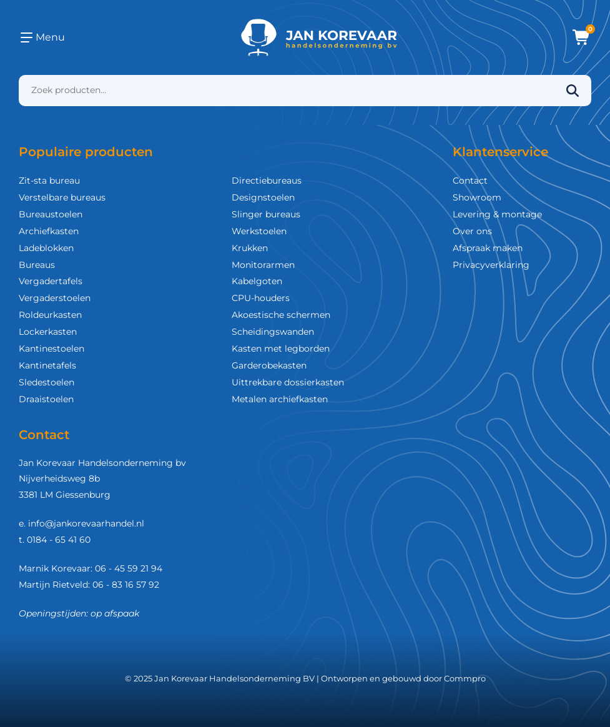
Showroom (477, 197)
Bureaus (37, 264)
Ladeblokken (46, 248)
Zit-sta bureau (49, 180)
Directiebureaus (267, 180)
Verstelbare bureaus (62, 197)
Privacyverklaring (491, 264)
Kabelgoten (257, 281)
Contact (470, 180)
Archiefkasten (49, 231)
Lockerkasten (48, 331)
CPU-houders (261, 298)
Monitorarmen (263, 264)
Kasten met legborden (281, 348)
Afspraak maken (488, 248)
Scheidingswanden (273, 331)
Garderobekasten (269, 365)
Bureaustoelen (50, 214)
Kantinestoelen (51, 348)
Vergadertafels (50, 281)
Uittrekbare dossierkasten (288, 382)
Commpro (465, 678)
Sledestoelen (46, 382)
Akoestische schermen (281, 314)
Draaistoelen (46, 399)
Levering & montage (497, 214)
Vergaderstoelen (55, 298)
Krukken (250, 248)
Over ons (472, 231)
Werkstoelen (259, 231)
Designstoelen (263, 197)
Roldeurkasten (50, 314)
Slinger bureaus (266, 214)
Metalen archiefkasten (280, 399)
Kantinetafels (47, 365)
